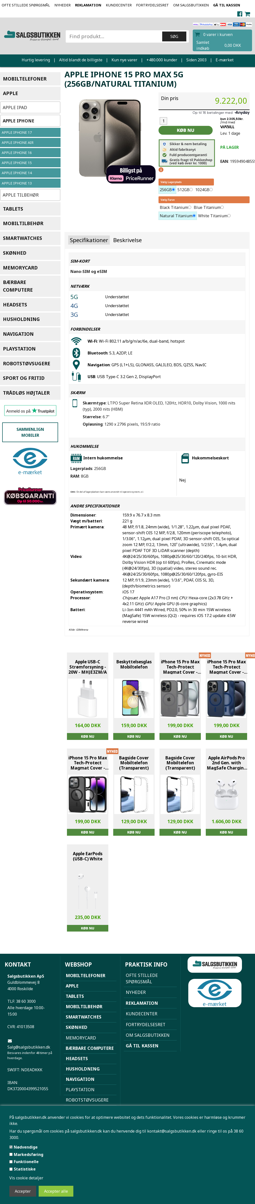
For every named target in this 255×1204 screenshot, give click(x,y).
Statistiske (25, 1169)
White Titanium (212, 215)
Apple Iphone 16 (17, 152)
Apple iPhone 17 (17, 132)
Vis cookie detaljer (26, 1178)
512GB (183, 189)
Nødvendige (26, 1147)
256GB (166, 189)
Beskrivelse (127, 240)
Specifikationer (89, 240)
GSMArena (82, 629)
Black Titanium (174, 207)
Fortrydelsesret (152, 5)
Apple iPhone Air (17, 142)
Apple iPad (15, 107)
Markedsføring (28, 1154)
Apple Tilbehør (21, 195)
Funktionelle (26, 1161)
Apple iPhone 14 (17, 172)
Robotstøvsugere (26, 363)
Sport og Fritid (24, 378)
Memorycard (20, 267)
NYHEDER (62, 5)
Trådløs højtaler (26, 392)
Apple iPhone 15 (17, 162)
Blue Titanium (207, 207)
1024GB (202, 189)
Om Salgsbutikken (191, 5)
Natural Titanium (176, 215)
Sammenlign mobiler (30, 432)
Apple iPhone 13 (17, 183)
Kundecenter (119, 5)
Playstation (19, 348)
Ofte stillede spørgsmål (26, 5)
